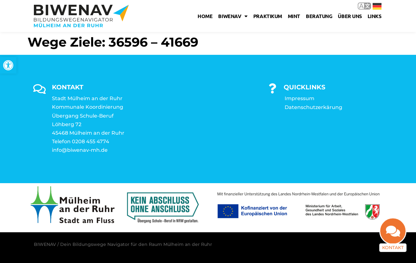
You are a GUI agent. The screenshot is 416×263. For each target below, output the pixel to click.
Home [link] (205, 16)
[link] (8, 65)
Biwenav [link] (232, 16)
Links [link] (374, 16)
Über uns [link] (350, 16)
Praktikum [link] (267, 16)
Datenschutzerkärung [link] (313, 107)
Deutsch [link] (377, 6)
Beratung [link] (319, 16)
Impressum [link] (299, 98)
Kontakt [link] (393, 252)
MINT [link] (294, 16)
